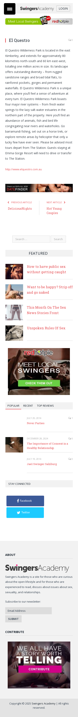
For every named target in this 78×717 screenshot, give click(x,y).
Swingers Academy (44, 703)
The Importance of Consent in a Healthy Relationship (47, 446)
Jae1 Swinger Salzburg (42, 464)
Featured (38, 253)
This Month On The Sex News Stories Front (46, 310)
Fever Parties (36, 423)
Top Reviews (45, 405)
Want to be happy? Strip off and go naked (50, 290)
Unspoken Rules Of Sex (46, 328)
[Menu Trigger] (9, 9)
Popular (13, 405)
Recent (28, 405)
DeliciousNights (20, 209)
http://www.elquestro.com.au (23, 169)
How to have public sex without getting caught (46, 269)
